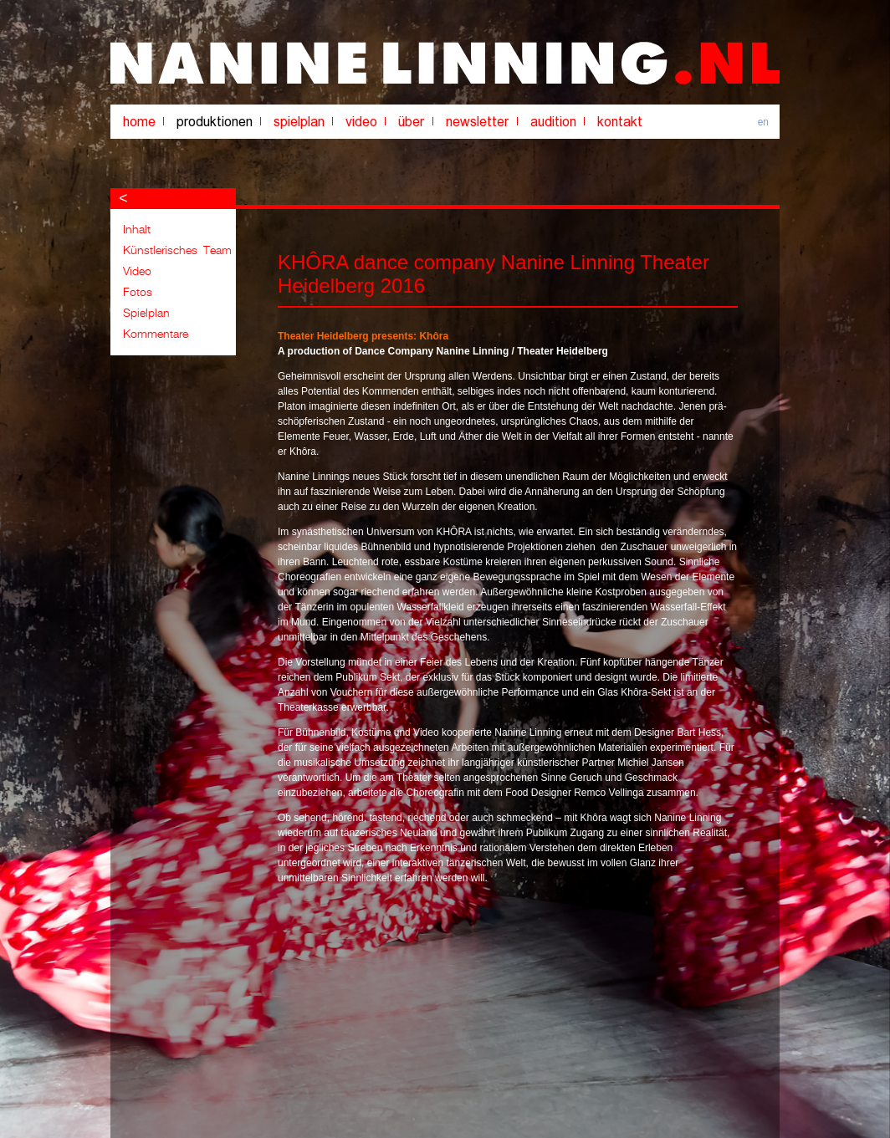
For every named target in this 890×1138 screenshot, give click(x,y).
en (763, 122)
